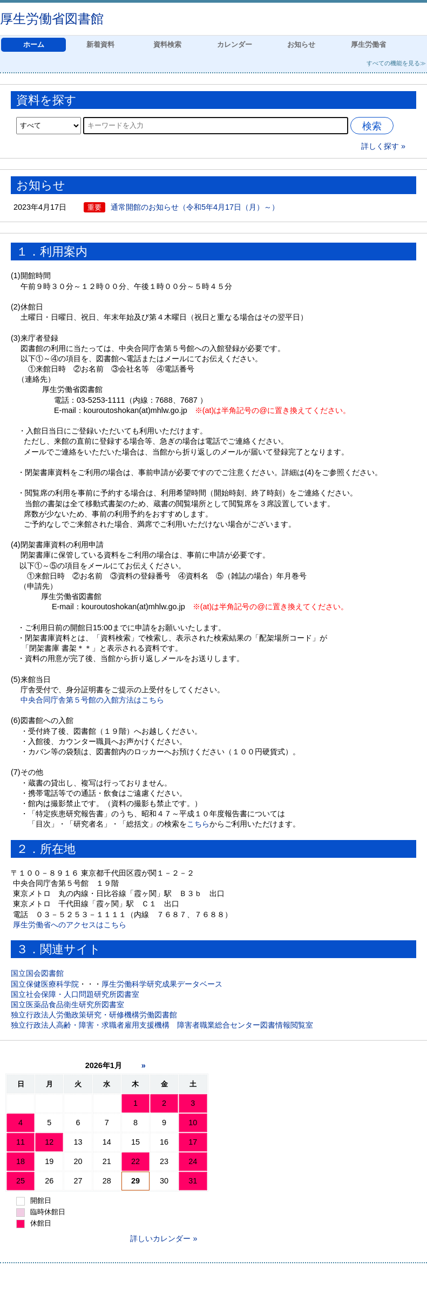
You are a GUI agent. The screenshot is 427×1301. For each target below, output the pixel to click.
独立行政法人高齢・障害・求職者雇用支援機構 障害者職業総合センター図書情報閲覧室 (162, 1025)
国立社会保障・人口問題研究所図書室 (75, 994)
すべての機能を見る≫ (396, 63)
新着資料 (100, 44)
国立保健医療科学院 (45, 984)
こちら (198, 824)
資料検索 (167, 44)
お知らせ (301, 44)
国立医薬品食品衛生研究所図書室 (67, 1004)
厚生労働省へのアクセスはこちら (69, 924)
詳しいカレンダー (160, 1238)
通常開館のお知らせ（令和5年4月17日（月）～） (195, 207)
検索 (372, 126)
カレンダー (234, 44)
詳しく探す (380, 146)
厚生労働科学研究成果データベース (161, 984)
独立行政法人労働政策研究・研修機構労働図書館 (94, 1014)
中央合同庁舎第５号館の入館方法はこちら (92, 700)
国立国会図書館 (37, 973)
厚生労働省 (368, 44)
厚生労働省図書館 (52, 18)
